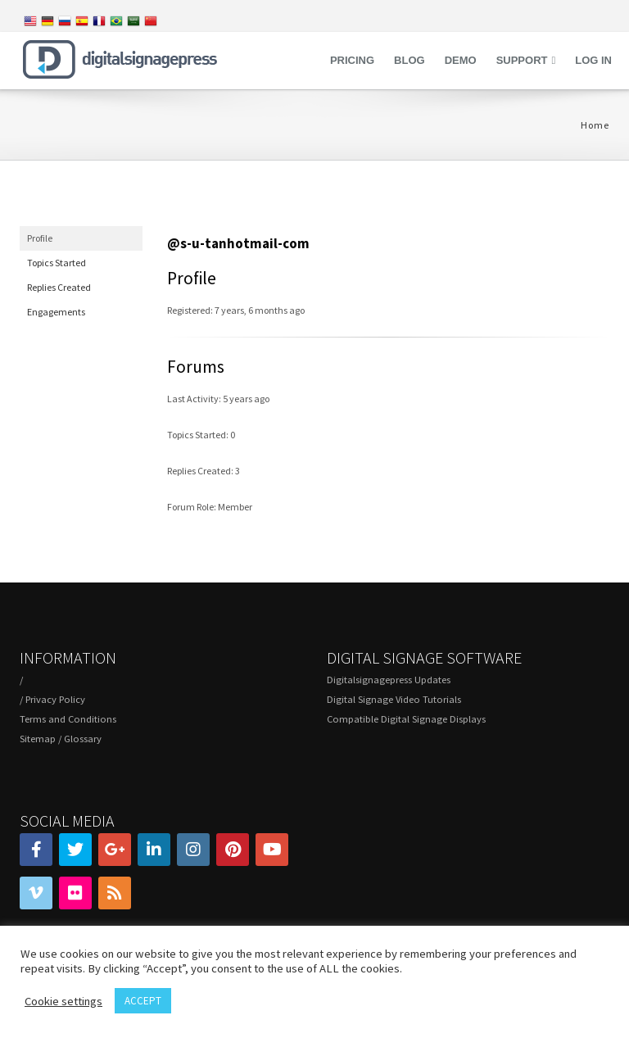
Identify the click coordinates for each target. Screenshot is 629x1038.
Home (595, 125)
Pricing (352, 60)
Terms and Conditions (68, 719)
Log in (593, 60)
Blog (409, 60)
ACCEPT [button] (142, 1001)
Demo (461, 60)
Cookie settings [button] (63, 1001)
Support (522, 60)
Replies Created (59, 287)
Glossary (83, 738)
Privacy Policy (55, 699)
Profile (39, 238)
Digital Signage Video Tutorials (394, 699)
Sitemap (38, 738)
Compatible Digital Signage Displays (406, 719)
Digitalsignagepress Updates (388, 679)
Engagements (56, 312)
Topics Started (56, 262)
